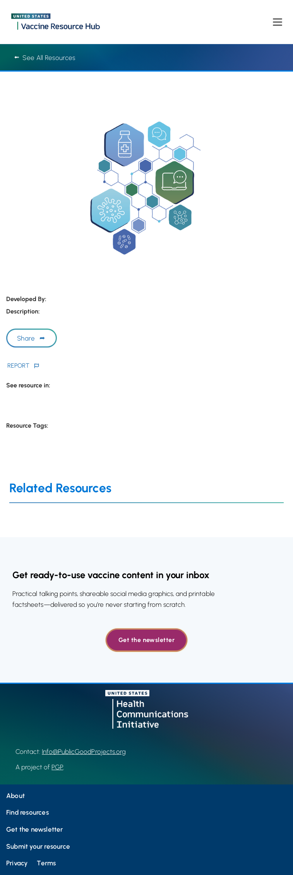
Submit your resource (38, 846)
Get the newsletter (146, 640)
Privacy (16, 863)
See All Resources (44, 57)
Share (26, 338)
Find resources (27, 812)
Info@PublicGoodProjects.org (84, 751)
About (15, 796)
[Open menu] (277, 22)
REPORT (18, 365)
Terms (46, 863)
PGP (57, 767)
